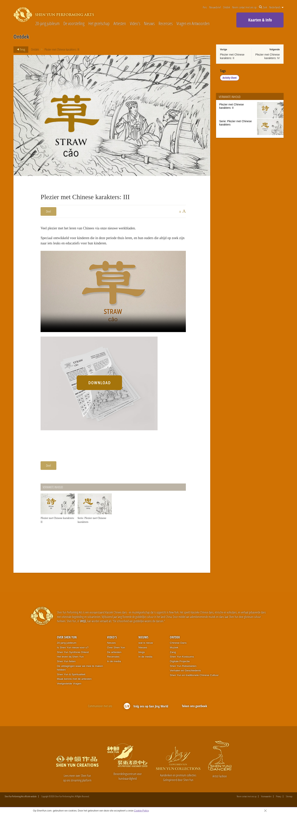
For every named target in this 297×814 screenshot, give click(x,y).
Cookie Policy (141, 810)
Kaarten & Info (260, 20)
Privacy (278, 799)
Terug (20, 49)
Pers (205, 7)
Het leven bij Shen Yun (70, 659)
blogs (141, 654)
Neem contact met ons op (244, 7)
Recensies (166, 23)
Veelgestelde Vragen (69, 686)
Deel (48, 211)
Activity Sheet (230, 78)
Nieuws (149, 23)
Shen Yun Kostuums (182, 659)
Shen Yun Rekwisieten (183, 668)
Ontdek (226, 7)
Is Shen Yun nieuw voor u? (73, 649)
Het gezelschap (99, 23)
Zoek (263, 7)
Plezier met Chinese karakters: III (61, 49)
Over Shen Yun (67, 639)
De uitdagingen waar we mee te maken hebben (80, 670)
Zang (173, 654)
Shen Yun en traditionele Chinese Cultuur (194, 677)
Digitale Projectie (180, 663)
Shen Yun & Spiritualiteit (71, 676)
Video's (135, 23)
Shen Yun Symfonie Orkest (73, 654)
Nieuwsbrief (215, 7)
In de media (114, 663)
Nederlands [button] (276, 7)
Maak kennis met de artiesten (74, 681)
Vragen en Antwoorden (193, 23)
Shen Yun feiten (66, 663)
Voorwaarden (266, 799)
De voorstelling (73, 23)
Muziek (174, 649)
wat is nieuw (145, 645)
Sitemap (289, 799)
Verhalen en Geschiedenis (185, 673)
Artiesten (119, 23)
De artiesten (114, 654)
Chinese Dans (178, 645)
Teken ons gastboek (194, 708)
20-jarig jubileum (47, 23)
